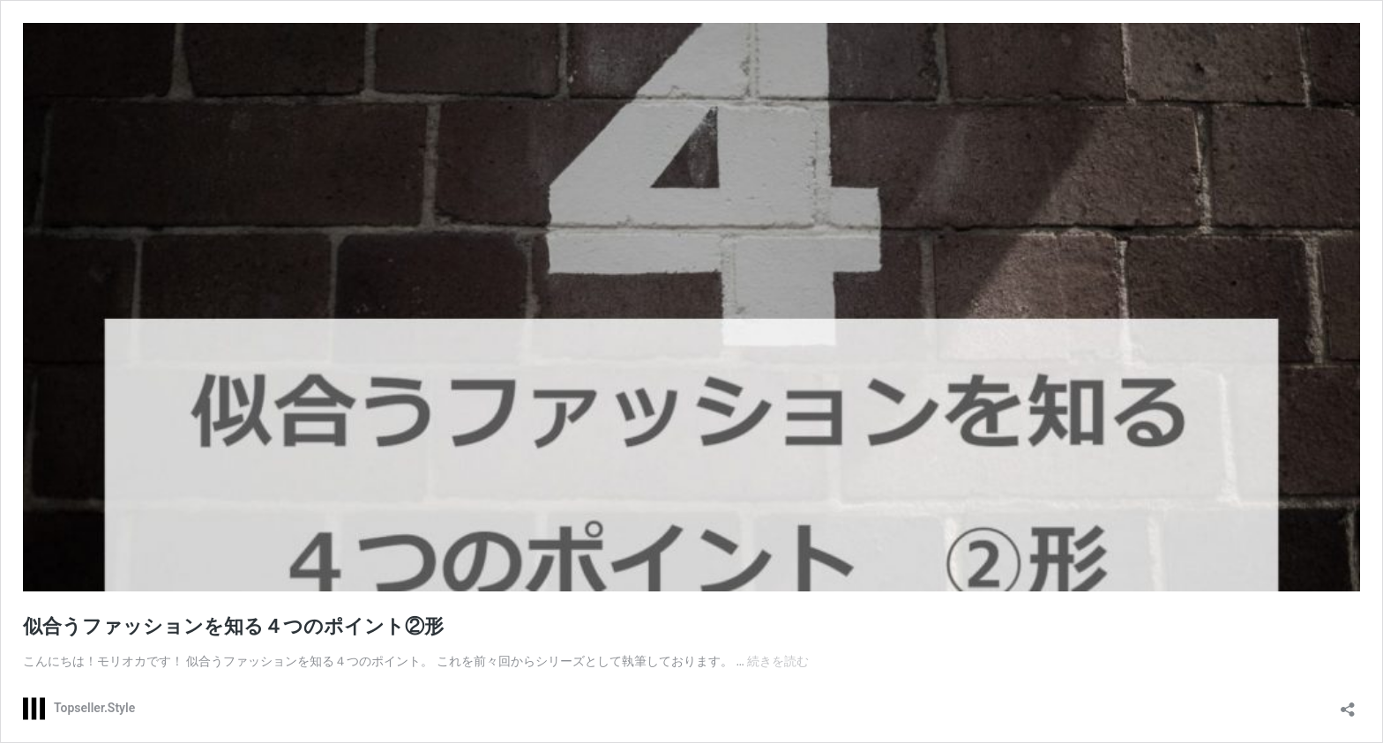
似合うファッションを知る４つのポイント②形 (233, 626)
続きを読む (778, 661)
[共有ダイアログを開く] (1347, 703)
